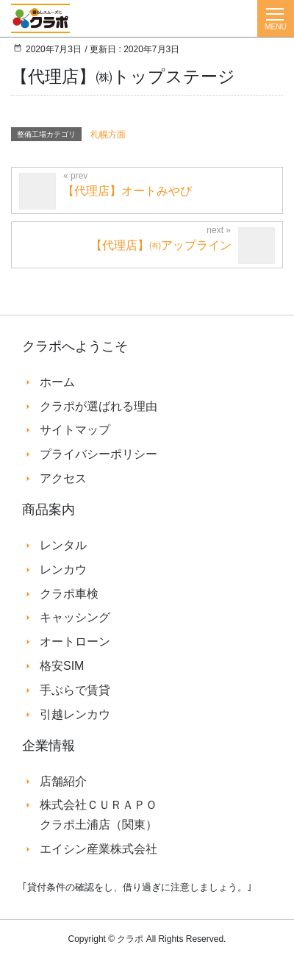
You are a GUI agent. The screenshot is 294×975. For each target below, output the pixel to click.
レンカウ (63, 569)
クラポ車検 (69, 594)
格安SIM (62, 666)
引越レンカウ (75, 714)
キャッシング (75, 617)
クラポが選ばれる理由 (98, 406)
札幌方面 (108, 134)
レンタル (63, 545)
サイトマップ (75, 430)
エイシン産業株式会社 (98, 849)
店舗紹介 (63, 781)
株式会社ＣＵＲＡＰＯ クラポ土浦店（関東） (98, 814)
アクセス (63, 478)
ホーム (57, 382)
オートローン (75, 641)
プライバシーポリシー (98, 454)
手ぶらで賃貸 (75, 690)
